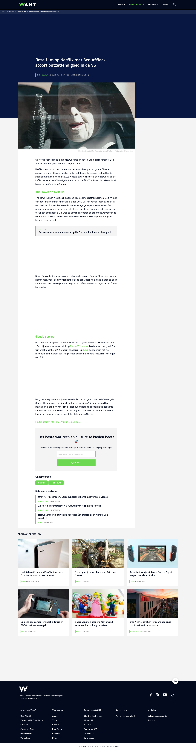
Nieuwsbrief (26, 733)
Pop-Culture (135, 4)
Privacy (151, 720)
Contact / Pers (27, 729)
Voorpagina (57, 710)
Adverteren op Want (125, 716)
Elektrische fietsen (93, 716)
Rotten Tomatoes (79, 346)
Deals (165, 4)
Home (3, 12)
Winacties (25, 738)
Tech (120, 4)
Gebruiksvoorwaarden (158, 716)
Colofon (24, 725)
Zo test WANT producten (32, 720)
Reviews (152, 4)
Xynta (117, 746)
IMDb (85, 350)
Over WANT (25, 716)
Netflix (41, 482)
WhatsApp (89, 738)
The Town (56, 482)
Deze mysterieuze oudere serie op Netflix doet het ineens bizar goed (75, 232)
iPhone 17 (88, 720)
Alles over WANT (28, 710)
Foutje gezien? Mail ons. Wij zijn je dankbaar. (58, 422)
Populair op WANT (92, 710)
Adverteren (121, 710)
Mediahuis (152, 710)
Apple (55, 716)
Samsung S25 (90, 729)
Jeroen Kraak (54, 75)
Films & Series (42, 75)
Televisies (89, 733)
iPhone (55, 725)
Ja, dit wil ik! (76, 462)
